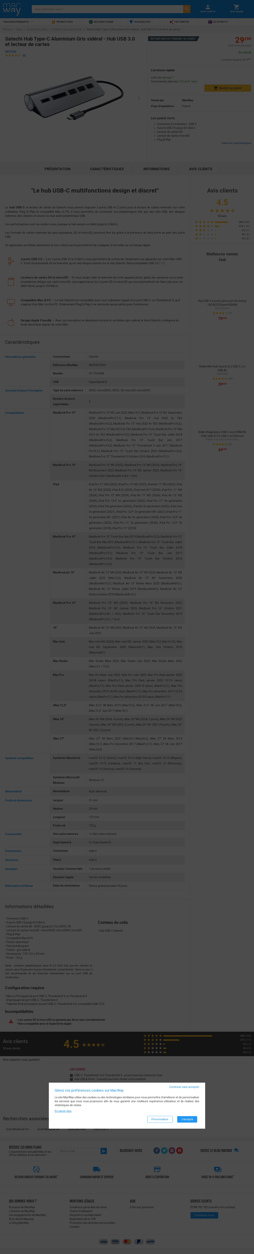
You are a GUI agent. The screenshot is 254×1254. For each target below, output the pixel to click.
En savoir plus (63, 1111)
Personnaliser (159, 1119)
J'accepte (187, 1119)
